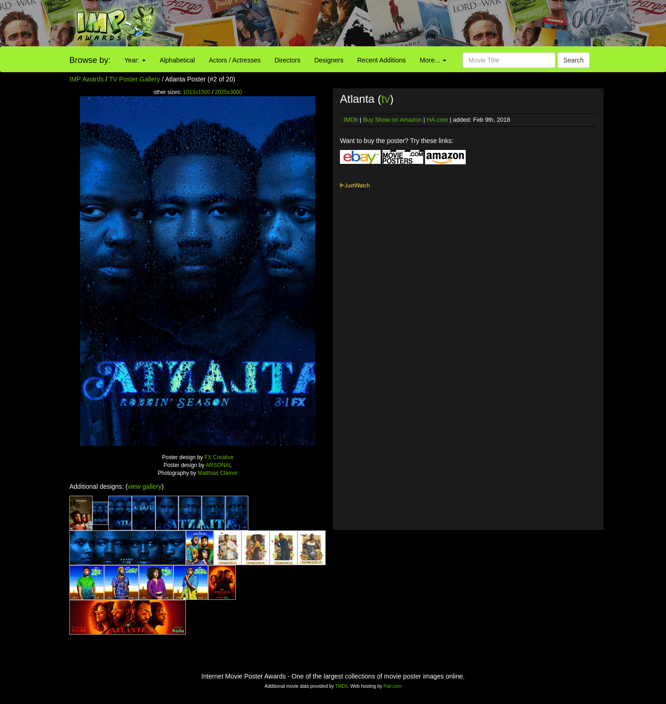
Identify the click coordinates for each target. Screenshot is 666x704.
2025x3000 (228, 92)
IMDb (351, 119)
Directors (287, 60)
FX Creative (219, 457)
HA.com (437, 119)
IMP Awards (86, 79)
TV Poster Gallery (134, 79)
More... (433, 60)
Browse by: (90, 60)
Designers (328, 60)
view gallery (144, 486)
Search (573, 60)
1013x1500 (196, 92)
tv (385, 99)
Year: (135, 60)
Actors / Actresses (234, 60)
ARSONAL (219, 465)
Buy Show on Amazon (392, 119)
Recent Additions (382, 60)
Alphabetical (177, 60)
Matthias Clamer (218, 473)
